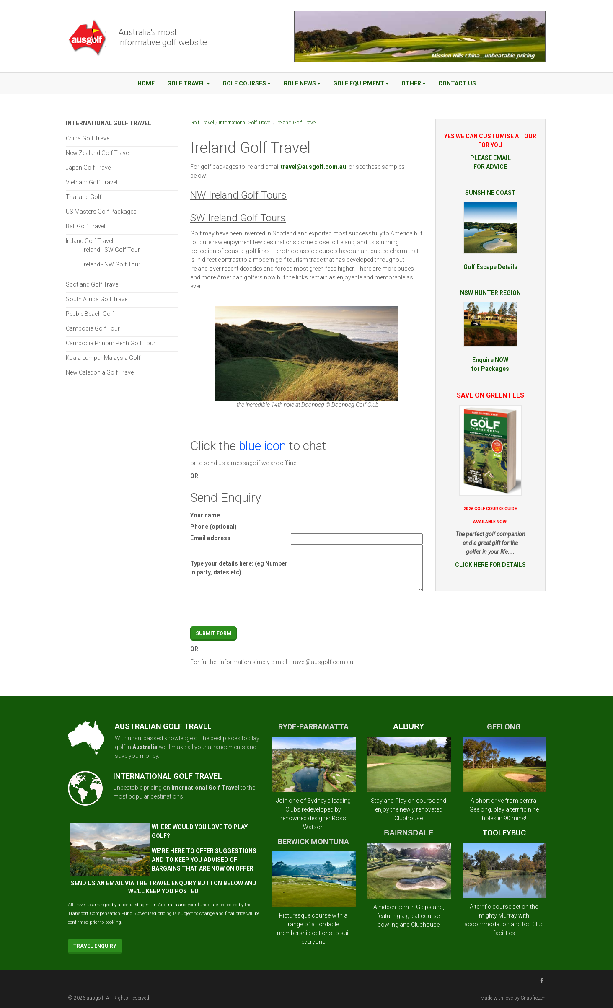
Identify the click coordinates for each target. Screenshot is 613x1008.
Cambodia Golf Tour (93, 328)
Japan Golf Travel (89, 167)
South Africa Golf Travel (97, 299)
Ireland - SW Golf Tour (111, 249)
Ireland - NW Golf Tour (111, 264)
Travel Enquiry (94, 946)
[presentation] (354, 610)
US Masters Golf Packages (101, 211)
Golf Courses (246, 83)
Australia (145, 747)
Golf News (302, 83)
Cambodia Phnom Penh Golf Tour (110, 343)
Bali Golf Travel (85, 226)
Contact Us (457, 83)
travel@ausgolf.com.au (322, 662)
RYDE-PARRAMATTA (313, 726)
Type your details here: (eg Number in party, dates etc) (238, 568)
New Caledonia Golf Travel (100, 372)
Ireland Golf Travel (296, 122)
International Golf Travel (245, 122)
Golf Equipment (361, 83)
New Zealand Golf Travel (98, 153)
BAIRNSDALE (408, 833)
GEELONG (504, 726)
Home (146, 83)
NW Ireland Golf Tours (238, 195)
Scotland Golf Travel (92, 284)
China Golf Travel (88, 138)
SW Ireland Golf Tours (238, 218)
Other (413, 83)
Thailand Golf (83, 197)
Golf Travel (188, 83)
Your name (205, 515)
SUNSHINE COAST (490, 192)
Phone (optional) (213, 526)
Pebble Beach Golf (90, 313)
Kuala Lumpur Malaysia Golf (103, 357)
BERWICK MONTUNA (313, 841)
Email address (210, 538)
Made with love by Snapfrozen (513, 998)
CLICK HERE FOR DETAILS (490, 564)
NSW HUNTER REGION (490, 292)
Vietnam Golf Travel (91, 182)
